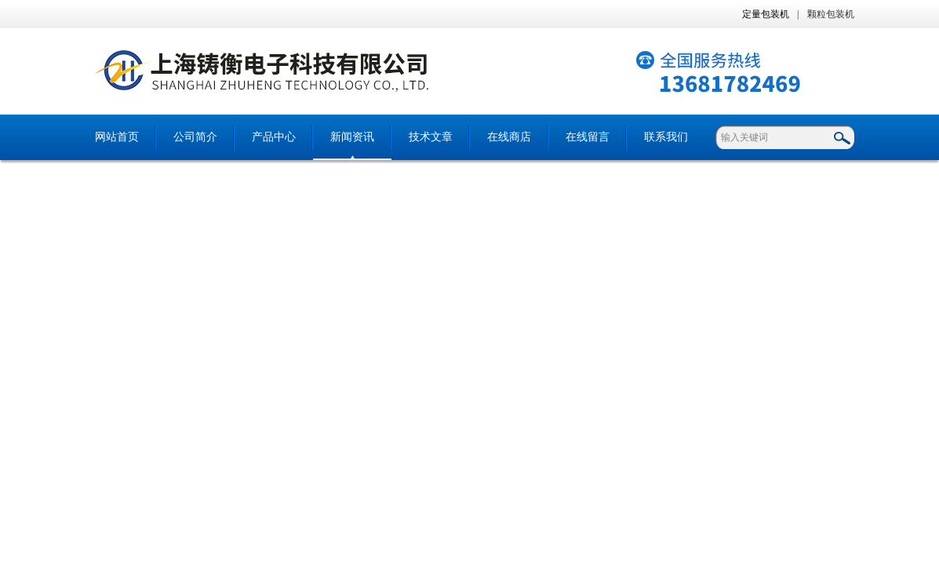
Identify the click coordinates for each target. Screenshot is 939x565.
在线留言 (588, 137)
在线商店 (509, 137)
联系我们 (666, 137)
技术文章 (431, 137)
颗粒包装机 (830, 14)
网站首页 (117, 137)
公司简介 (195, 137)
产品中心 (274, 137)
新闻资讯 (352, 137)
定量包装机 (765, 14)
